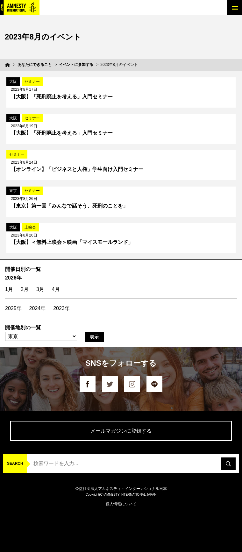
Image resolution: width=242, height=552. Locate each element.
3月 (40, 289)
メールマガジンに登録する (121, 431)
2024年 (37, 308)
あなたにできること (35, 64)
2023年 (61, 308)
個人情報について (121, 504)
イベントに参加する (76, 64)
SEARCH (15, 463)
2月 (25, 289)
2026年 (13, 277)
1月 (9, 289)
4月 (56, 289)
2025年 (13, 308)
